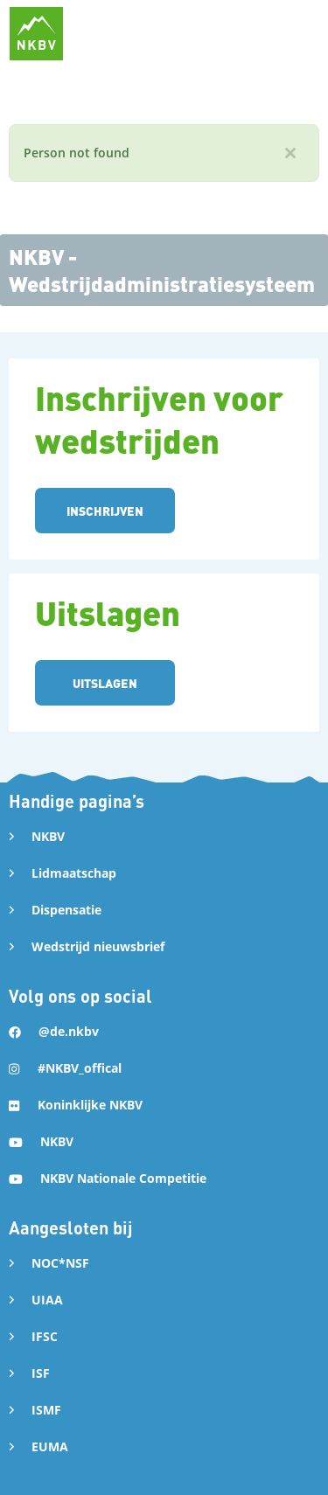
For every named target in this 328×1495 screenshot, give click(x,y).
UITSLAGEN (105, 683)
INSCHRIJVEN (104, 510)
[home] (36, 33)
